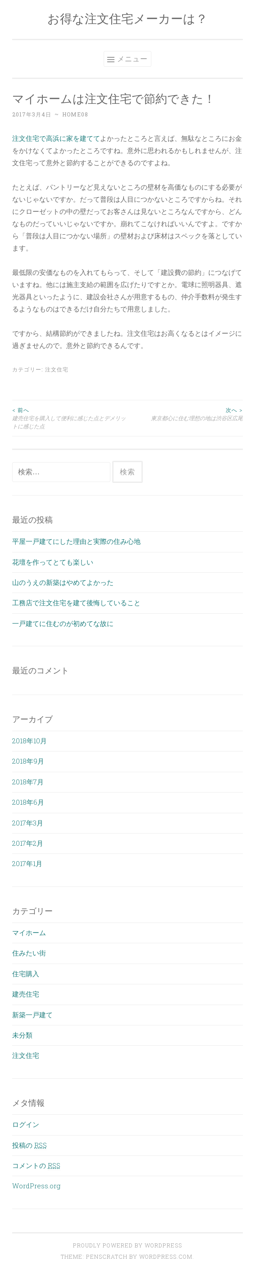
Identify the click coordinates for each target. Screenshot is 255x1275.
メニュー (132, 58)
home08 (75, 114)
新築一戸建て (32, 1014)
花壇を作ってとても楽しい (52, 561)
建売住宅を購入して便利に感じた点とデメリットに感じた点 (70, 418)
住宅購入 (25, 973)
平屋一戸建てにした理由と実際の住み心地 (76, 541)
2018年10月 (29, 740)
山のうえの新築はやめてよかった (63, 582)
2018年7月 (28, 781)
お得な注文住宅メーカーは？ (127, 18)
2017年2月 (27, 843)
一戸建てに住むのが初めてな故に (63, 623)
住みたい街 (29, 952)
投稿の (29, 1145)
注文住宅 (56, 369)
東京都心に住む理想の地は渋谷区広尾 (185, 414)
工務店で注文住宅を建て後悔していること (76, 602)
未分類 (22, 1034)
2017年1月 (27, 863)
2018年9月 (28, 760)
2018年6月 (28, 802)
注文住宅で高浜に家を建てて (56, 138)
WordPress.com (165, 1256)
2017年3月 (27, 822)
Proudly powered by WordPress (127, 1245)
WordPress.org (36, 1185)
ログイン (25, 1124)
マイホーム (29, 932)
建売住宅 (25, 993)
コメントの (36, 1165)
